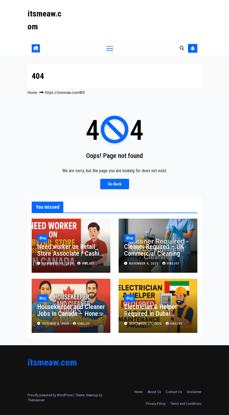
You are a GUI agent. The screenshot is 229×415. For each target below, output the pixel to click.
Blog (42, 238)
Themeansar (36, 400)
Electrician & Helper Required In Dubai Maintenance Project (151, 313)
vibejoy (85, 263)
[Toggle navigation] (109, 48)
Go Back (114, 184)
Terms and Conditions (185, 404)
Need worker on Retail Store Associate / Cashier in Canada (71, 253)
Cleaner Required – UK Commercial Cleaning (154, 250)
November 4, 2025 (144, 263)
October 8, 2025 (56, 323)
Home (32, 92)
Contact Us (174, 392)
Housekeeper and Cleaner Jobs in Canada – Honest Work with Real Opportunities (71, 317)
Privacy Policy (155, 404)
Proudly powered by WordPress (50, 395)
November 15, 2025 (58, 263)
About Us (154, 392)
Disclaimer (194, 392)
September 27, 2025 (146, 323)
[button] (182, 48)
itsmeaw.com (52, 362)
